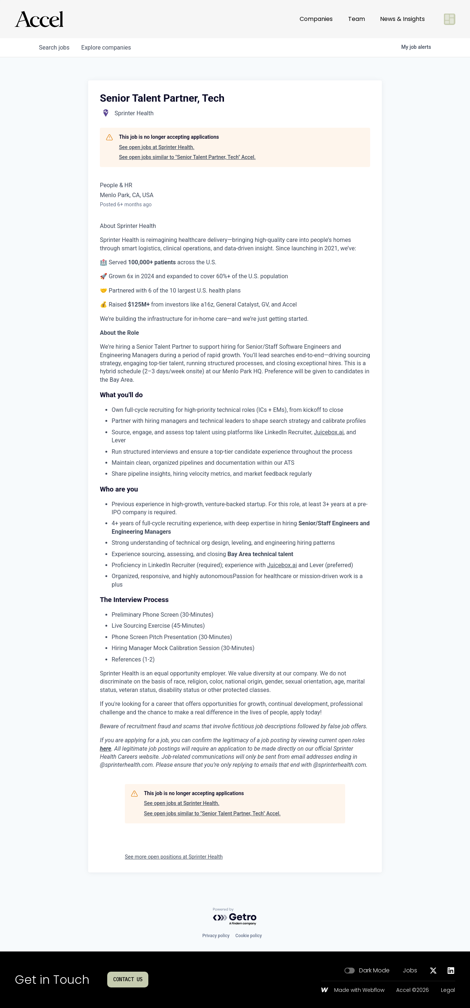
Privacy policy (215, 935)
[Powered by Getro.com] (235, 917)
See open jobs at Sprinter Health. (156, 147)
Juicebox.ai (329, 432)
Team (356, 19)
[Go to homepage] (39, 19)
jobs (54, 47)
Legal (448, 990)
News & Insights (402, 19)
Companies (316, 19)
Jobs (410, 970)
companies (106, 47)
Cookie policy (248, 935)
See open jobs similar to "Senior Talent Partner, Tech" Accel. (187, 157)
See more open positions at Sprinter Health (174, 857)
